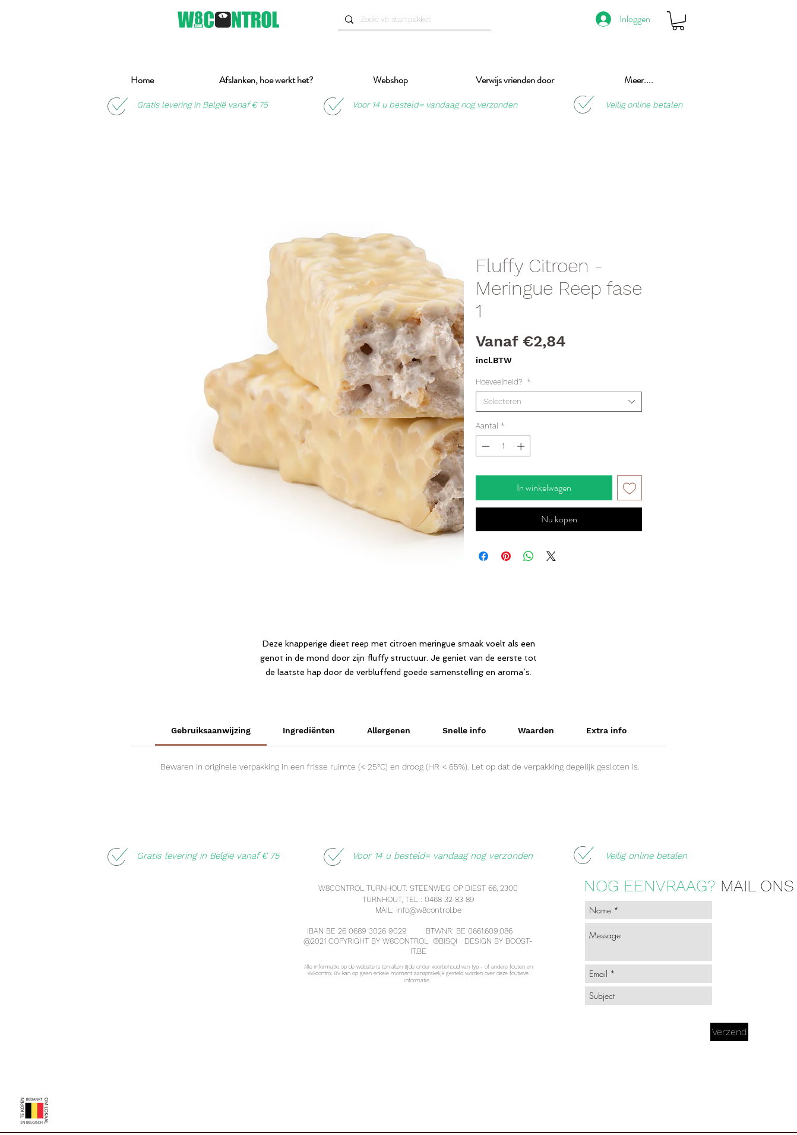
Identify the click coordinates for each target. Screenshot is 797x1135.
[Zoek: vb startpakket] (413, 20)
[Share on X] (551, 556)
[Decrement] (484, 446)
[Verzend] (729, 1032)
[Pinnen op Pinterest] (506, 556)
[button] (678, 20)
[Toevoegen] (629, 487)
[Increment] (522, 446)
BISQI (449, 941)
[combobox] (559, 402)
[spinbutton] (503, 446)
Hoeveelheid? (503, 381)
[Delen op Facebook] (483, 556)
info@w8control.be (428, 910)
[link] (211, 730)
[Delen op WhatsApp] (528, 556)
